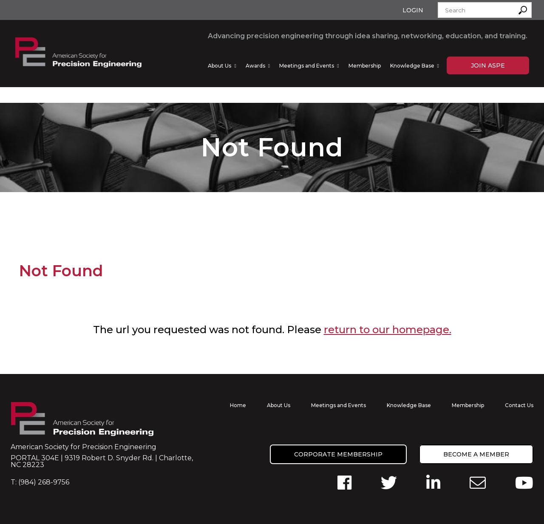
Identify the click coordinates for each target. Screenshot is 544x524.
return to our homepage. (387, 329)
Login (412, 10)
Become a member (476, 454)
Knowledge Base (412, 65)
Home (238, 405)
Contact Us (519, 405)
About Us (219, 65)
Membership (364, 65)
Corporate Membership (338, 454)
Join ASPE (488, 65)
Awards (255, 65)
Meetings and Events (306, 65)
